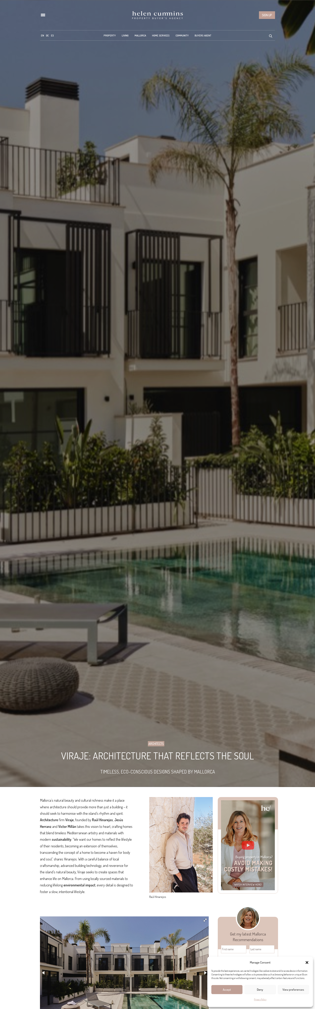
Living (125, 35)
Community (182, 35)
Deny (260, 989)
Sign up (267, 15)
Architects (156, 744)
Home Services (161, 35)
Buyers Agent (203, 35)
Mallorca (140, 35)
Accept (227, 989)
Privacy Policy (260, 999)
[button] (307, 962)
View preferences (293, 989)
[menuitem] (42, 35)
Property (110, 35)
